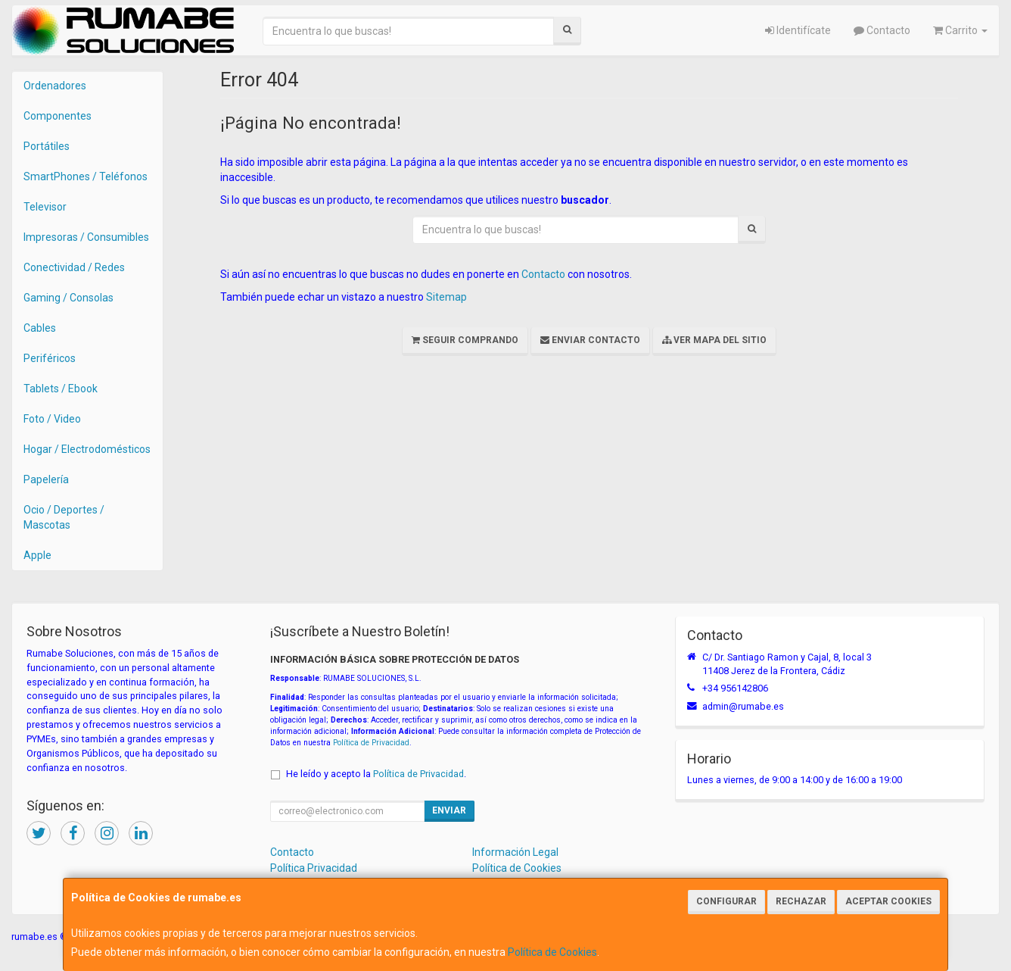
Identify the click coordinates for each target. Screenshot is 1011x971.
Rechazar (801, 901)
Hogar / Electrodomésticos (87, 449)
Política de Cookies (552, 952)
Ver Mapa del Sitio (714, 340)
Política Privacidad (313, 868)
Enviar (449, 810)
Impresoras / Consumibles (86, 237)
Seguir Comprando (465, 340)
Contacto (882, 30)
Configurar (726, 901)
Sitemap (446, 297)
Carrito (960, 30)
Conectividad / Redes (74, 267)
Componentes (57, 116)
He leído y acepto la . (376, 773)
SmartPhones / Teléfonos (85, 176)
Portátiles (46, 146)
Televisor (45, 207)
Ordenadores (54, 86)
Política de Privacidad (371, 742)
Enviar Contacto (590, 340)
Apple (37, 555)
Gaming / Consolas (68, 298)
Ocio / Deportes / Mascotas (63, 517)
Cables (39, 328)
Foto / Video (52, 419)
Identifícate (798, 30)
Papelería (46, 479)
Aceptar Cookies (888, 901)
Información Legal (515, 852)
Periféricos (49, 358)
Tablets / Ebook (60, 388)
